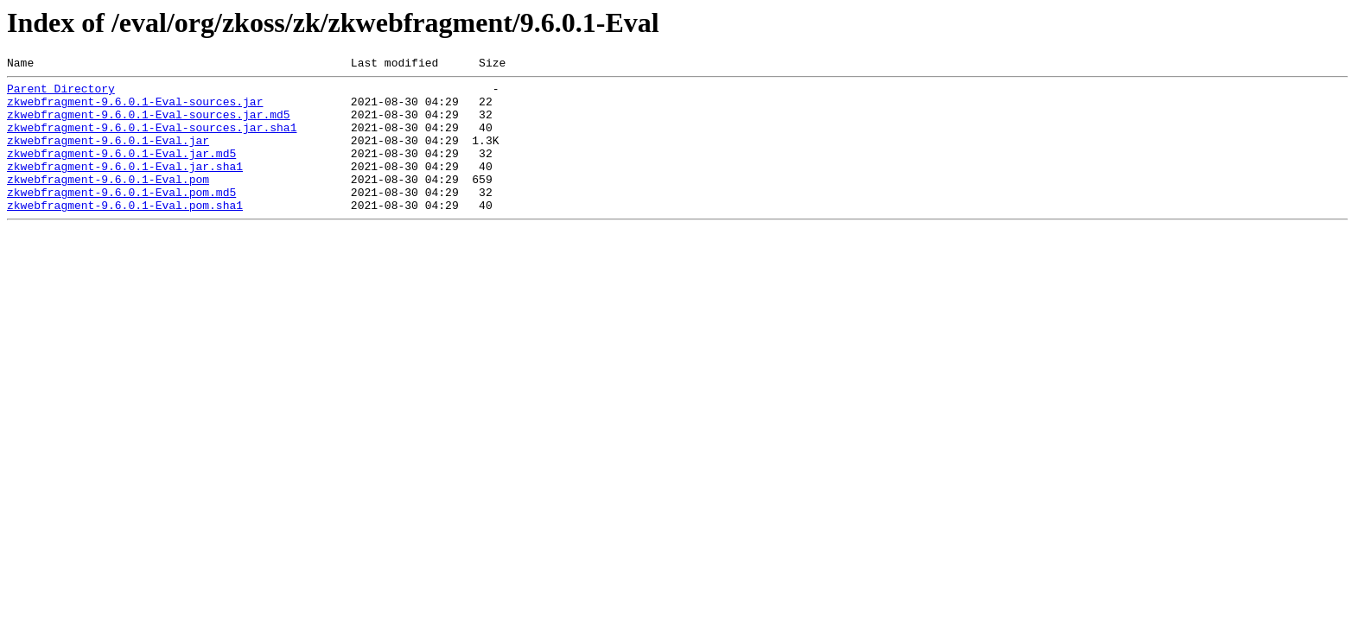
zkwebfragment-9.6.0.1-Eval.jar (108, 155)
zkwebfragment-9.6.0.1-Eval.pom (108, 202)
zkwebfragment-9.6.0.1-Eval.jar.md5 (121, 171)
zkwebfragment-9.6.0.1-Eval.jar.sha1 (125, 186)
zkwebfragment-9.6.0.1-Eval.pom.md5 (121, 217)
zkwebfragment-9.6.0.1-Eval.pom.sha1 (125, 233)
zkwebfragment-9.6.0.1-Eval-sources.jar (135, 109)
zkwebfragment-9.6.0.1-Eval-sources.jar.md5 (148, 124)
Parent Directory (61, 93)
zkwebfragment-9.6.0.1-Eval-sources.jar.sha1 (151, 140)
